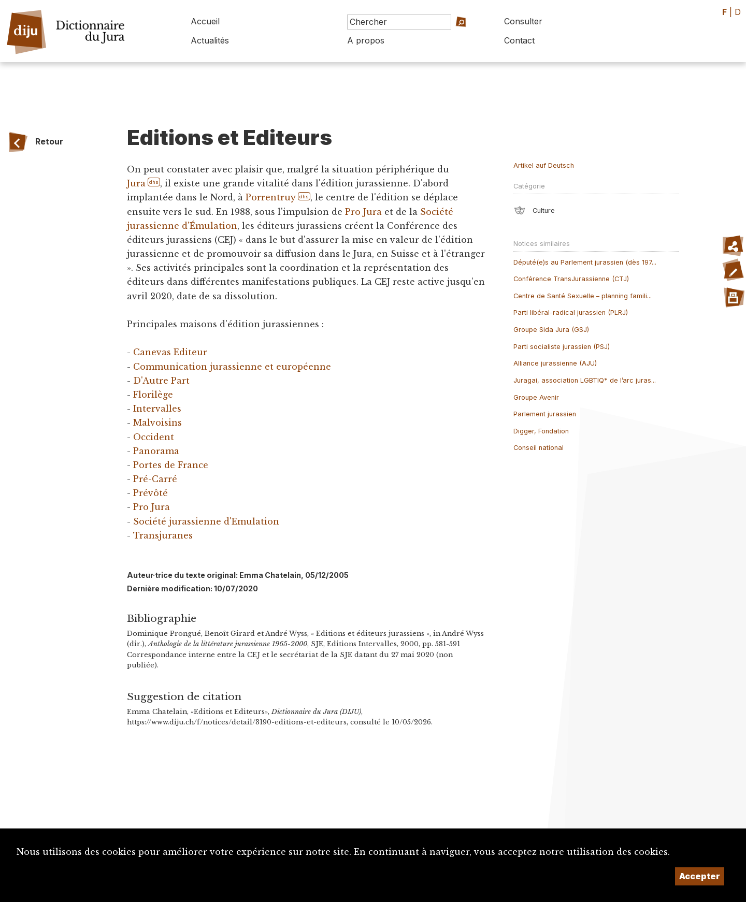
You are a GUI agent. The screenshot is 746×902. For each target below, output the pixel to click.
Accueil (205, 21)
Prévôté (150, 493)
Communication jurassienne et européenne (232, 366)
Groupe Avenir (536, 397)
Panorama (156, 451)
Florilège (153, 394)
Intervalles (157, 408)
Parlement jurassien (544, 414)
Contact (519, 40)
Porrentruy (271, 197)
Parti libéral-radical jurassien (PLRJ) (570, 312)
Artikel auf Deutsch (543, 165)
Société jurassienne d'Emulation (206, 521)
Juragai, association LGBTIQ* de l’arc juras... (584, 380)
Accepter (699, 876)
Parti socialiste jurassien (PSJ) (561, 347)
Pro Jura (363, 212)
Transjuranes (163, 535)
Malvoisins (157, 422)
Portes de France (170, 465)
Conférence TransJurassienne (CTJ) (571, 279)
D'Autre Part (161, 380)
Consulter (523, 21)
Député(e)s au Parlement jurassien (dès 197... (584, 262)
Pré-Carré (155, 479)
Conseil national (538, 448)
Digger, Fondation (541, 431)
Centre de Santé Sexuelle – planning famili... (582, 296)
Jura (136, 183)
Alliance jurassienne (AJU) (555, 363)
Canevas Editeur (170, 352)
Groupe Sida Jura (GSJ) (551, 329)
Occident (153, 437)
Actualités (210, 40)
